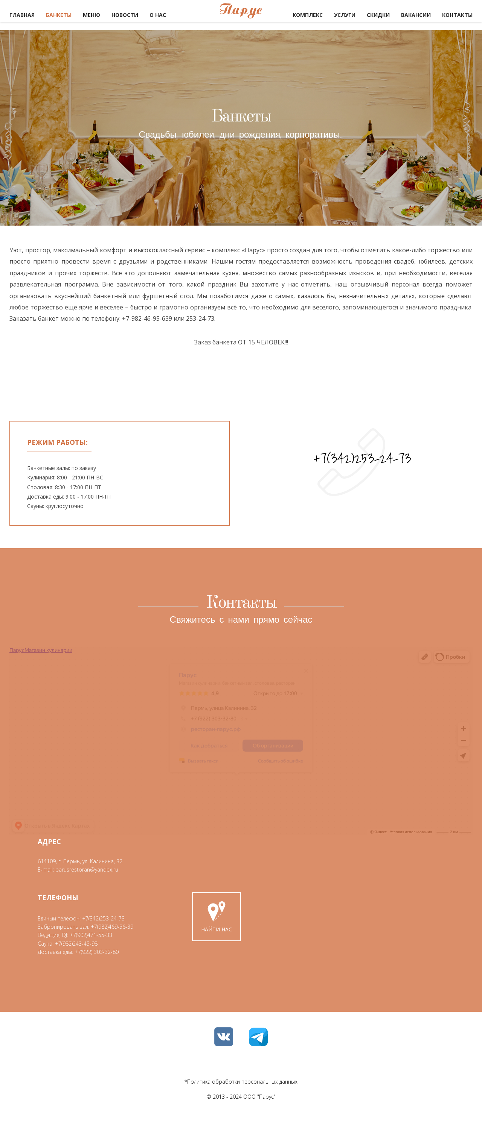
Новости (124, 14)
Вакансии (416, 14)
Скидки (378, 14)
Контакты (457, 14)
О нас (157, 14)
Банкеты (59, 14)
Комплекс (308, 14)
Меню (91, 14)
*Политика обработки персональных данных (241, 1086)
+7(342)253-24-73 (362, 458)
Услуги (344, 14)
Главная (22, 14)
